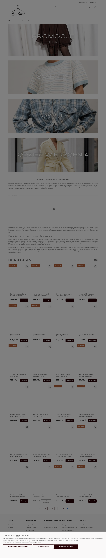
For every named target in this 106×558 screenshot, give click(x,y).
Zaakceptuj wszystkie (66, 546)
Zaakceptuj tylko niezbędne (17, 546)
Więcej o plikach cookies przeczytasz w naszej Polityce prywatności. (22, 542)
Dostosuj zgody (43, 546)
